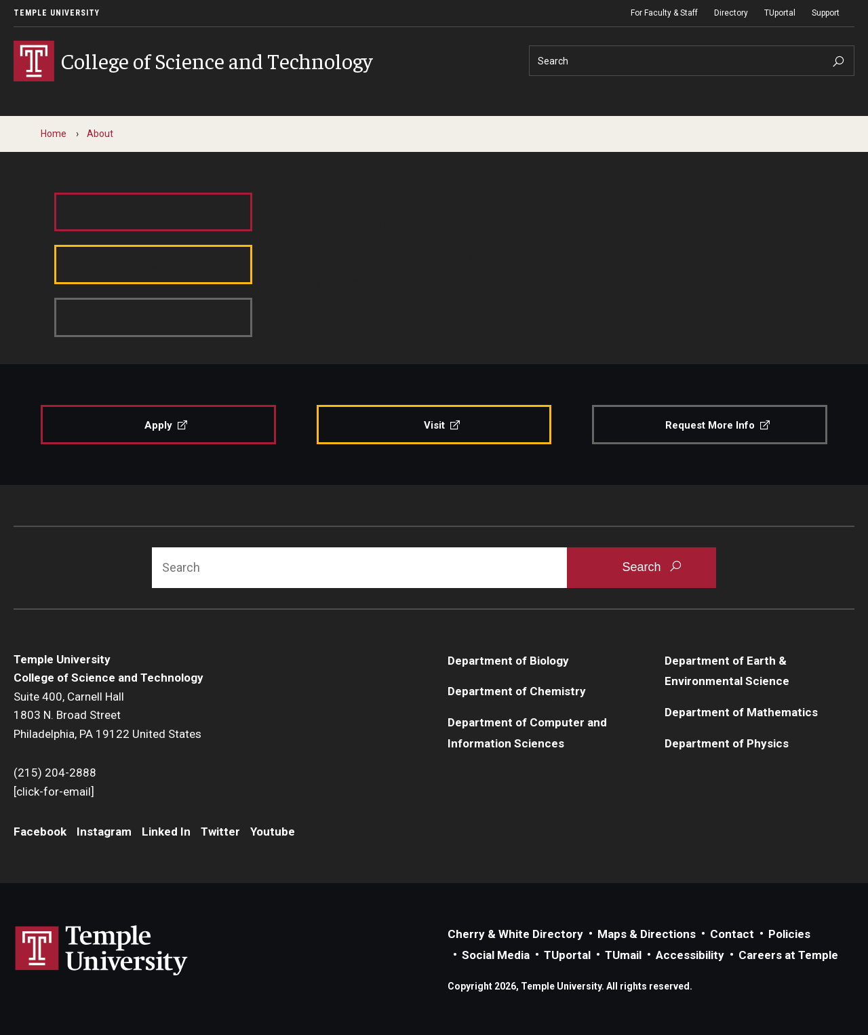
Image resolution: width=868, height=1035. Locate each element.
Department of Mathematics (741, 712)
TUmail (623, 955)
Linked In (166, 831)
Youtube (272, 831)
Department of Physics (727, 743)
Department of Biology (508, 660)
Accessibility (690, 955)
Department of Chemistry (517, 691)
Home (53, 133)
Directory (731, 13)
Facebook (40, 831)
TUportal (779, 13)
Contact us (333, 303)
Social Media (496, 955)
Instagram (104, 831)
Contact (732, 934)
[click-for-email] (54, 791)
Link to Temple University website (102, 951)
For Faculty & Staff (664, 13)
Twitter (220, 831)
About (100, 133)
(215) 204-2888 (55, 772)
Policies (789, 934)
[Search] (691, 60)
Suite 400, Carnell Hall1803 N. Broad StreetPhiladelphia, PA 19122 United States (107, 715)
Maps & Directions (646, 934)
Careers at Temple (788, 955)
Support (826, 13)
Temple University (57, 13)
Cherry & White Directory (515, 934)
